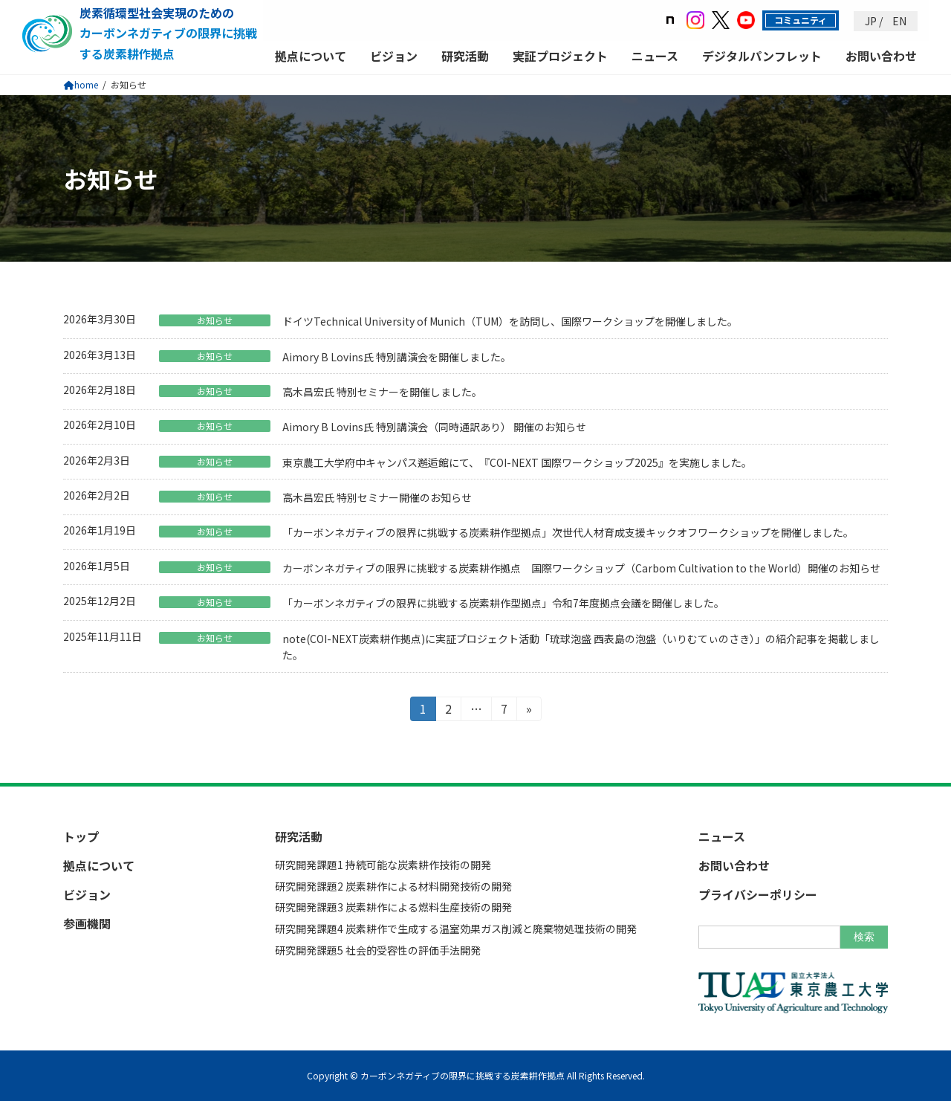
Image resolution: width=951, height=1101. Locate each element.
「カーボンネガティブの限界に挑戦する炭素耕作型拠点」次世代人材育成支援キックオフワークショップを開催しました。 (568, 532)
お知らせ (215, 320)
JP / (874, 21)
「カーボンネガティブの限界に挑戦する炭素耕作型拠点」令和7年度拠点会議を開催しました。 (503, 602)
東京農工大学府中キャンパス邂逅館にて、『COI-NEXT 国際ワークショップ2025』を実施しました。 (517, 462)
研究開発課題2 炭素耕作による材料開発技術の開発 (393, 885)
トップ (81, 836)
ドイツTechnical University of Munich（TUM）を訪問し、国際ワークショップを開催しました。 (510, 321)
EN (898, 21)
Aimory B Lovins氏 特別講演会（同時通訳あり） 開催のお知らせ (434, 426)
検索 (864, 936)
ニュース (655, 56)
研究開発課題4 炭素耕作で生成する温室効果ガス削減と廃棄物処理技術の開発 (456, 928)
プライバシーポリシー (757, 894)
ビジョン (394, 56)
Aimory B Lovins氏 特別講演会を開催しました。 (396, 356)
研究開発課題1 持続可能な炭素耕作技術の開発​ (383, 864)
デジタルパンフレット (762, 56)
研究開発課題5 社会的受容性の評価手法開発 (378, 950)
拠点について (310, 56)
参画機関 (87, 923)
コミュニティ (800, 19)
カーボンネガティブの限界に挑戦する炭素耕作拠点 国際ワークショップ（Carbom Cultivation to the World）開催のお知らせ (581, 568)
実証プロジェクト (560, 56)
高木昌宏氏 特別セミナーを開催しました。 (382, 391)
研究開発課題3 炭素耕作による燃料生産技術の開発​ (393, 907)
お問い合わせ (881, 56)
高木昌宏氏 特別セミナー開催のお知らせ (377, 497)
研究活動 (465, 56)
